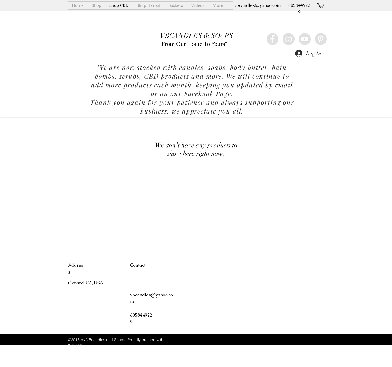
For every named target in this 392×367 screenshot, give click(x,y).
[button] (320, 5)
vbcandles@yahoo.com (257, 5)
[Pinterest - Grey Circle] (321, 39)
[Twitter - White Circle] (369, 39)
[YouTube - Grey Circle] (305, 39)
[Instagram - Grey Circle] (289, 39)
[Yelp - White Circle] (337, 39)
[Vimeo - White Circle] (353, 39)
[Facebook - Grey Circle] (272, 39)
